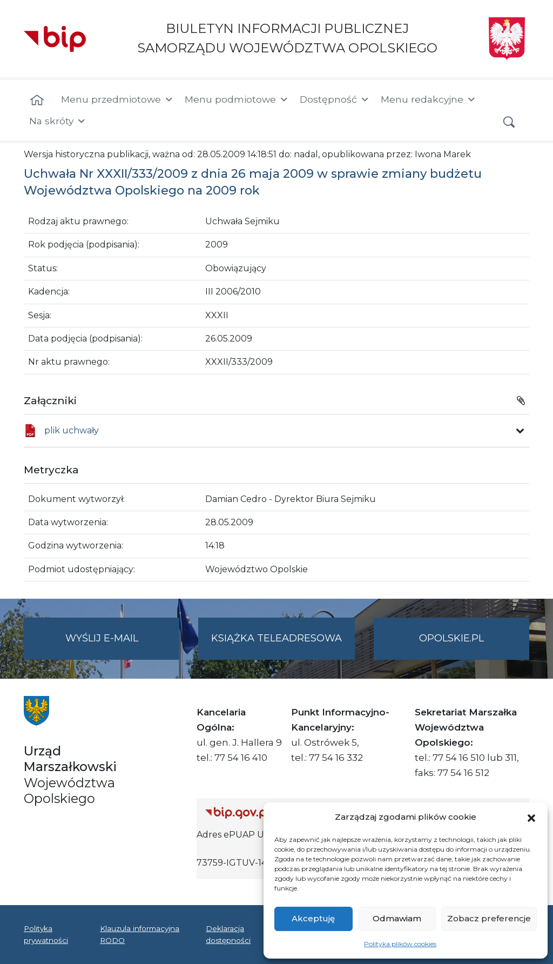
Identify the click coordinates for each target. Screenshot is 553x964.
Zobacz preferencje (489, 918)
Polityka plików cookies (400, 944)
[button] (531, 817)
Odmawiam (397, 918)
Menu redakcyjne (428, 99)
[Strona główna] (37, 100)
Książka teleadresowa (276, 638)
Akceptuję (313, 918)
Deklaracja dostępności (228, 934)
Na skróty (57, 121)
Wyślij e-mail (122, 645)
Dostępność (335, 99)
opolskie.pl (451, 638)
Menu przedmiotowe (117, 99)
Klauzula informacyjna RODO (139, 934)
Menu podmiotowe (237, 99)
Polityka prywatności (46, 934)
